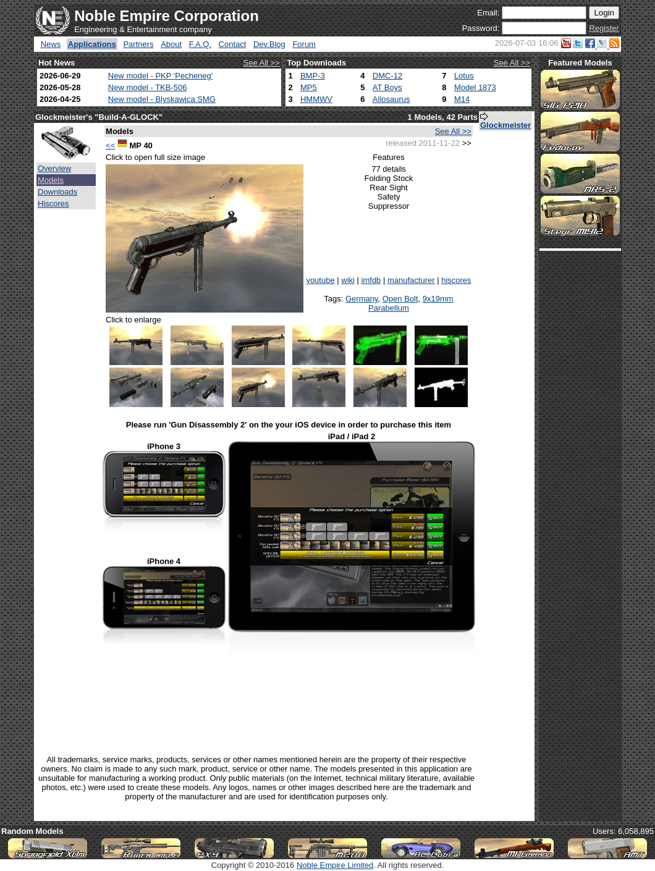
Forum (304, 44)
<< (110, 145)
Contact (233, 44)
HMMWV (316, 99)
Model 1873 (475, 87)
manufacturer (411, 280)
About (171, 44)
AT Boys (387, 87)
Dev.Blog (269, 44)
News (51, 44)
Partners (138, 44)
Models (51, 180)
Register (604, 28)
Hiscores (53, 203)
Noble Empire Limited (335, 865)
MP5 (308, 87)
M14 (462, 99)
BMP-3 (312, 75)
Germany (361, 298)
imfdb (371, 280)
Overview (54, 168)
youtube (320, 280)
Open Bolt (400, 298)
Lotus (464, 75)
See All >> (261, 62)
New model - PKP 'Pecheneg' (160, 75)
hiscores (456, 280)
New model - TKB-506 (147, 87)
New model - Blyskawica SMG (162, 99)
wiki (348, 280)
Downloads (57, 191)
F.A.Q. (200, 44)
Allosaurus (391, 99)
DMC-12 (387, 75)
